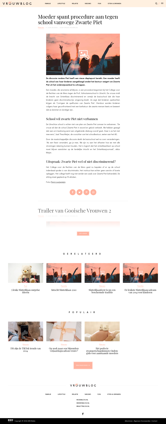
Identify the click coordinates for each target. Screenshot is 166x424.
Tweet (80, 192)
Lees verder (83, 235)
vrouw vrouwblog (71, 27)
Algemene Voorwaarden (142, 421)
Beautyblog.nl (83, 406)
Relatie (75, 3)
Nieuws (88, 3)
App (93, 192)
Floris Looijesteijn (58, 182)
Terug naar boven (81, 367)
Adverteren (129, 421)
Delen (73, 192)
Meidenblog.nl (83, 403)
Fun (99, 3)
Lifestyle (61, 3)
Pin (86, 192)
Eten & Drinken (114, 3)
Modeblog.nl (82, 400)
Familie (48, 3)
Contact (154, 421)
